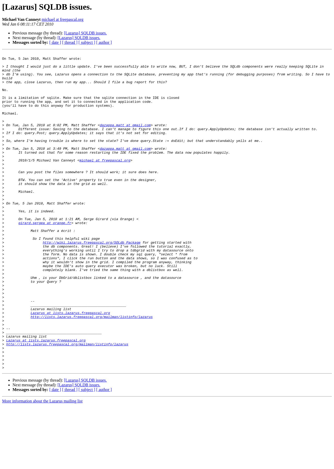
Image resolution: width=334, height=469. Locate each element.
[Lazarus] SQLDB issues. (85, 33)
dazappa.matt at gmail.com (125, 139)
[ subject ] (87, 42)
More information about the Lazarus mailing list (42, 464)
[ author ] (104, 42)
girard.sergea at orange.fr (44, 257)
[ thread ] (69, 42)
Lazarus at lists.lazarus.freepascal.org (70, 365)
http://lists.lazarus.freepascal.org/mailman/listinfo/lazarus (92, 370)
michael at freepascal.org (63, 19)
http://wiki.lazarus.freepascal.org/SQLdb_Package (91, 280)
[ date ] (55, 42)
